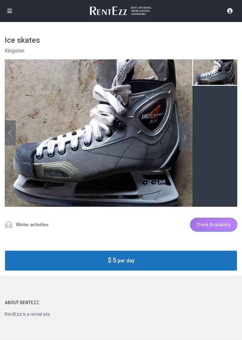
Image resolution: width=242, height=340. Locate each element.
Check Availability (213, 224)
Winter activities (32, 225)
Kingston (14, 51)
